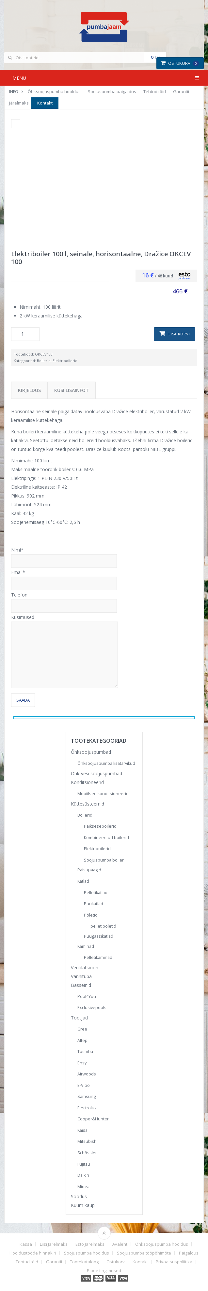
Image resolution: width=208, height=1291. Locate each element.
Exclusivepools (91, 1007)
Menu (19, 78)
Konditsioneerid (87, 782)
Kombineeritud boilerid (106, 837)
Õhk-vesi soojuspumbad (96, 773)
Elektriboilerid (65, 360)
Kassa (26, 1244)
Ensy (82, 1063)
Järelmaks (19, 103)
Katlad (83, 881)
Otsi (155, 57)
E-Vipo (83, 1085)
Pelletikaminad (98, 957)
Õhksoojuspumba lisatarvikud (106, 763)
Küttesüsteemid (87, 804)
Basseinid (81, 985)
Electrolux (87, 1108)
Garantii (181, 91)
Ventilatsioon (84, 967)
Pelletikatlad (95, 892)
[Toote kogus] (25, 334)
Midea (83, 1186)
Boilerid (44, 360)
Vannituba (81, 976)
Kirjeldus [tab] (29, 390)
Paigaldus (189, 1253)
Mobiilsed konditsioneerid (103, 793)
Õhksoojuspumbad (91, 752)
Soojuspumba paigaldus (112, 91)
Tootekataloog (84, 1262)
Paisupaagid (89, 870)
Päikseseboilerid (100, 826)
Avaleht (119, 1244)
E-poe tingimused (104, 1271)
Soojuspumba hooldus (86, 1253)
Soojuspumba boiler (104, 860)
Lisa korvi (179, 333)
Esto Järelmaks (89, 1244)
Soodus (79, 1196)
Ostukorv (180, 63)
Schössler (87, 1153)
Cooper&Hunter (93, 1119)
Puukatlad (93, 903)
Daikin (83, 1175)
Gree (82, 1029)
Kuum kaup (83, 1205)
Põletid (91, 915)
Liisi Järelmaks (54, 1244)
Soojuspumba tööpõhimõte (144, 1253)
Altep (82, 1040)
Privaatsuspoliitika (174, 1262)
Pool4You (86, 996)
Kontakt (45, 103)
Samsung (86, 1096)
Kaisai (82, 1130)
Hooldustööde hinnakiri (32, 1253)
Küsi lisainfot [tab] (71, 390)
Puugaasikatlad (98, 936)
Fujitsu (83, 1164)
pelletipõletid (103, 926)
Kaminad (85, 946)
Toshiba (85, 1051)
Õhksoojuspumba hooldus (54, 91)
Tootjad (79, 1018)
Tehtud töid (154, 91)
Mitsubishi (87, 1141)
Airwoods (86, 1074)
